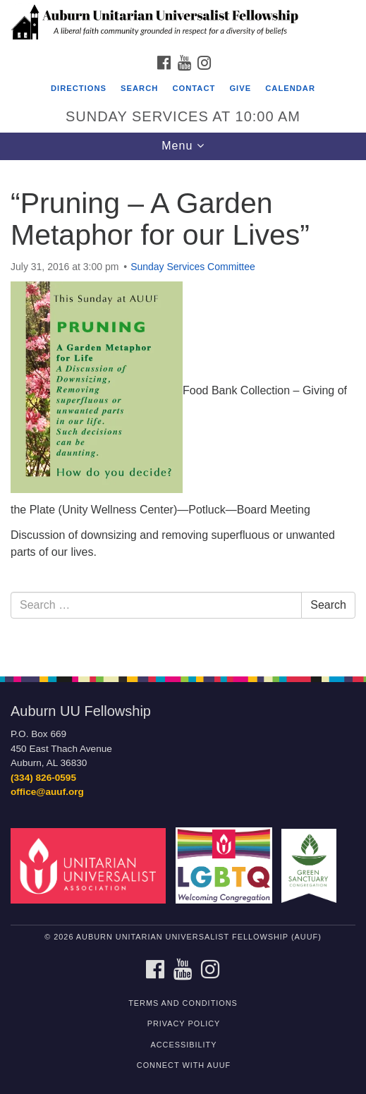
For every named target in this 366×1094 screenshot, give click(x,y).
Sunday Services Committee (192, 266)
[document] (183, 411)
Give (240, 88)
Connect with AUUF (184, 1065)
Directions (78, 88)
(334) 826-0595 (43, 777)
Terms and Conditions (183, 1003)
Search (139, 88)
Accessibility (184, 1044)
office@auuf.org (47, 791)
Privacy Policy (184, 1023)
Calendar (290, 88)
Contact (193, 88)
